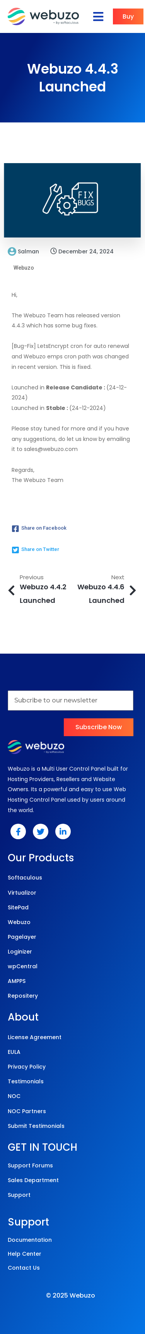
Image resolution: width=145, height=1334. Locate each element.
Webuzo (24, 268)
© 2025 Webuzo (70, 1295)
